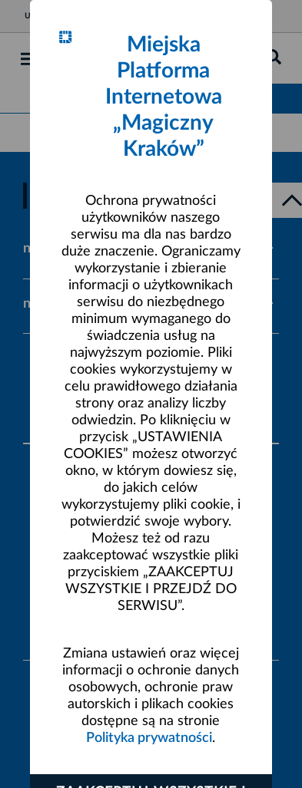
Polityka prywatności (149, 738)
